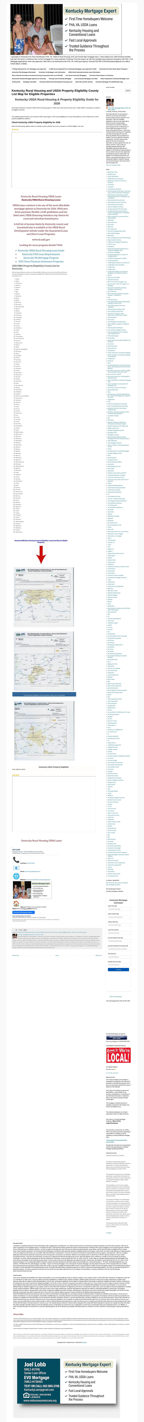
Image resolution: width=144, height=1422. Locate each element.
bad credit (110, 529)
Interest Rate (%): (113, 922)
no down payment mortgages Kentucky (119, 756)
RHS (109, 455)
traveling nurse (112, 843)
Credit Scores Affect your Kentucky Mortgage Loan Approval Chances (118, 272)
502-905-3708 (30, 863)
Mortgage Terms (112, 432)
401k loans (111, 220)
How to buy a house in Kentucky (117, 387)
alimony (110, 514)
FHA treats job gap (113, 336)
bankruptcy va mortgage (115, 536)
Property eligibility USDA (64, 932)
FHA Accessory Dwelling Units (116, 309)
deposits (110, 599)
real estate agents (113, 791)
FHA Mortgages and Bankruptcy (117, 321)
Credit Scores (112, 269)
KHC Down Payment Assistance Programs (41, 261)
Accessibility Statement (112, 1073)
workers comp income (114, 873)
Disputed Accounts (113, 279)
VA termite (111, 509)
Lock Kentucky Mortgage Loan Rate (86, 78)
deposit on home (112, 597)
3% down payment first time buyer (117, 209)
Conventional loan (113, 260)
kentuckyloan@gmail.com (32, 871)
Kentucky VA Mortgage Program (41, 258)
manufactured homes (114, 738)
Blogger (84, 1342)
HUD (109, 363)
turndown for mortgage (114, 848)
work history (111, 871)
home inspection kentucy (115, 699)
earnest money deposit (114, 618)
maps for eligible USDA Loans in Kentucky (46, 932)
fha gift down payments (114, 638)
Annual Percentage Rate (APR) (117, 231)
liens (109, 727)
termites (110, 826)
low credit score (112, 732)
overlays (110, 771)
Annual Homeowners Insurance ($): (118, 946)
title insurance (112, 839)
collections (111, 564)
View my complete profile (113, 165)
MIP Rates (111, 420)
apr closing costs (112, 523)
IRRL (109, 392)
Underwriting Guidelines (114, 492)
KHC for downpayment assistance (117, 404)
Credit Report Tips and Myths (116, 265)
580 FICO (110, 226)
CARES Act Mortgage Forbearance (118, 242)
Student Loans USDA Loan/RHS (117, 473)
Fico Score (111, 344)
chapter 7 (110, 551)
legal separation (112, 723)
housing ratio (111, 705)
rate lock (110, 786)
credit (109, 579)
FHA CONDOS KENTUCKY (116, 311)
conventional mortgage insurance (117, 577)
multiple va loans (112, 749)
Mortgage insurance (113, 435)
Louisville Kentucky (113, 415)
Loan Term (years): (113, 930)
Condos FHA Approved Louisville (117, 258)
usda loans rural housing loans (79, 932)
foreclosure (111, 666)
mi (108, 740)
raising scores (112, 782)
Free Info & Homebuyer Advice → (24, 912)
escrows (110, 627)
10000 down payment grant (115, 178)
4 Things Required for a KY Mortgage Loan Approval (29, 69)
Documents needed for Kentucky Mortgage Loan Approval (117, 288)
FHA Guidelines (112, 317)
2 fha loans (111, 184)
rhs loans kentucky (113, 802)
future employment (113, 675)
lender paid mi (112, 725)
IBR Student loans (113, 390)
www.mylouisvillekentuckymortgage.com (38, 879)
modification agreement (114, 745)
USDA (109, 483)
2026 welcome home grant (115, 204)
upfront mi (110, 858)
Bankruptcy (111, 235)
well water (110, 869)
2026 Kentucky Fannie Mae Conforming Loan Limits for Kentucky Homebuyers (119, 191)
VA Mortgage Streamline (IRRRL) (117, 501)
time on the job (112, 830)
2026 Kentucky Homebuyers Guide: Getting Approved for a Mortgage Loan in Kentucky (119, 196)
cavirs (109, 544)
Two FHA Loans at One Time (116, 477)
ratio (109, 789)
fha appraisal (111, 634)
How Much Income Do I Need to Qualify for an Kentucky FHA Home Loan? (119, 371)
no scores (110, 758)
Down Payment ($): (113, 914)
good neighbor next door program (117, 690)
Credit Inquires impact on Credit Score (118, 262)
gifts (109, 681)
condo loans (111, 573)
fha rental (110, 649)
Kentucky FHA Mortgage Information (24, 72)
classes (110, 558)
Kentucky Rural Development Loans (25, 932)
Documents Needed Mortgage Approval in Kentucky (29, 78)
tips (109, 835)
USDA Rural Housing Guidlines (116, 487)
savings (110, 804)
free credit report (112, 670)
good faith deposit (113, 688)
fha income (111, 640)
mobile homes (112, 743)
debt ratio (110, 588)
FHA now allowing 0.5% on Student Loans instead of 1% (118, 332)
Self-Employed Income (114, 466)
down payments (112, 612)
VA (108, 494)
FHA (109, 297)
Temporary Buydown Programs (116, 475)
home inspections (113, 701)
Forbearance (111, 350)
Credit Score (111, 267)
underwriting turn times (114, 850)
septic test (111, 817)
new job (110, 751)
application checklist (113, 516)
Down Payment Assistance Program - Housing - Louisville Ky (118, 294)
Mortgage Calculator (30, 82)
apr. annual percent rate (114, 525)
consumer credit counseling (115, 575)
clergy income (112, 560)
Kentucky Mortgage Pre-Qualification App (109, 82)
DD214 (110, 275)
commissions (111, 568)
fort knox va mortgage (114, 668)
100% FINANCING (113, 176)
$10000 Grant (112, 174)
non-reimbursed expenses (115, 764)
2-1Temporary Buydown (114, 189)
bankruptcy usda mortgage (115, 533)
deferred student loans (114, 593)
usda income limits (113, 860)
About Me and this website (84, 82)
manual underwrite (113, 736)
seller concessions (113, 813)
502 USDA (111, 224)
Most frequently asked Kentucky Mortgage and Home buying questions (118, 437)
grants (109, 694)
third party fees (112, 828)
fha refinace (111, 647)
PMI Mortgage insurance (115, 443)
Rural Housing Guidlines (115, 462)
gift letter (110, 677)
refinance (110, 795)
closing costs (111, 562)
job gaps (110, 716)
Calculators (111, 246)
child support (111, 555)
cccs (109, 547)
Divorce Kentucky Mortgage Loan (117, 281)
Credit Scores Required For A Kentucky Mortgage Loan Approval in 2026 (72, 69)
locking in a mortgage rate (115, 729)
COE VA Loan (112, 244)
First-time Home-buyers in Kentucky (101, 75)
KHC (109, 401)
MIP (109, 418)
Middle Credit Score (113, 428)
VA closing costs (112, 505)
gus (109, 697)
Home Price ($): (112, 906)
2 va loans (111, 187)
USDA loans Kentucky (114, 490)
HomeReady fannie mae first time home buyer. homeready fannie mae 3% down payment (119, 366)
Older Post (99, 955)
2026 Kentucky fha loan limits (116, 200)
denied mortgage (112, 595)
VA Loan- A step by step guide (116, 498)
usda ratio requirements (114, 865)
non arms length (112, 760)
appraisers (111, 520)
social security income (114, 821)
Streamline (111, 471)
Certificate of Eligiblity (114, 252)
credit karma (111, 582)
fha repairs (111, 651)
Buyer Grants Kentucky (114, 240)
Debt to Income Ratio (114, 277)
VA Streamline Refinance (115, 503)
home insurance (112, 703)
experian (110, 629)
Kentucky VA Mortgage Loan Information (52, 72)
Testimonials (16, 82)
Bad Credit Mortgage (114, 233)
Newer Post (15, 955)
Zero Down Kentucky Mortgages (76, 75)
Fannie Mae (111, 338)
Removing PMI (112, 457)
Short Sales (111, 468)
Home (57, 955)
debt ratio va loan (113, 590)
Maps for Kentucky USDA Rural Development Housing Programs (117, 423)
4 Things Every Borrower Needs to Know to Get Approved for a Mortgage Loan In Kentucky (118, 212)
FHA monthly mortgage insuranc (117, 330)
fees (109, 631)
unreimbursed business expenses (117, 852)
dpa (109, 614)
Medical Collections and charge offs (118, 426)
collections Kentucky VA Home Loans (118, 566)
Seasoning (111, 464)
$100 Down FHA (112, 172)
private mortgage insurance (115, 780)
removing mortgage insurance (116, 797)
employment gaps (113, 623)
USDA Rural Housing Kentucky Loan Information (84, 72)
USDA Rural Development (115, 485)
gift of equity (111, 679)
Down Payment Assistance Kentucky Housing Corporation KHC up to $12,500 (37, 75)
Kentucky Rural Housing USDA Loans (41, 221)
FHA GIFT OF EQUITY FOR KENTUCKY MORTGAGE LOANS (117, 314)
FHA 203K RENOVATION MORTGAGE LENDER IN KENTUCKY (119, 302)
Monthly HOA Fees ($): (114, 961)
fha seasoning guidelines (115, 653)
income (110, 710)
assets (109, 527)
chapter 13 (111, 549)
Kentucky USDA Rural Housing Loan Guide (41, 250)
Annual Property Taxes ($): (115, 938)
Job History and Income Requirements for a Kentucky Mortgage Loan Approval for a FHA (119, 395)
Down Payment (112, 291)
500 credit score (112, 222)
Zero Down (111, 512)
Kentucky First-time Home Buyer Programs (113, 69)
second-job (111, 811)
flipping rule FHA (112, 664)
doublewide (111, 606)
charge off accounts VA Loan (116, 553)
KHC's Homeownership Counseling (118, 406)
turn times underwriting (114, 846)
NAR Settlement (112, 440)
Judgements (111, 399)
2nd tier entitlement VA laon (115, 207)
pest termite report (113, 775)
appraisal (110, 518)
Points (109, 449)
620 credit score (112, 229)
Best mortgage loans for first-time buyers (119, 237)
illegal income (112, 707)
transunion (111, 841)
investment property (113, 714)
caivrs (109, 538)
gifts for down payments (114, 683)
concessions (111, 571)
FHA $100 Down (112, 299)
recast (109, 793)
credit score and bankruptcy (116, 586)
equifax (110, 625)
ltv (108, 734)
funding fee (111, 672)
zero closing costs (113, 876)
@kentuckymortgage (116, 996)
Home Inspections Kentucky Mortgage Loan (115, 78)
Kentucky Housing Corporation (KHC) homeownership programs (118, 412)
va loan (110, 867)
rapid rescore (111, 784)
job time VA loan (112, 721)
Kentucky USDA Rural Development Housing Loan (55, 82)
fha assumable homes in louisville (117, 636)
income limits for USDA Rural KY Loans (119, 712)
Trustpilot (108, 1233)
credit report (111, 584)
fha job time (111, 642)
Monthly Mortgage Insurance (116, 430)
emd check (111, 621)
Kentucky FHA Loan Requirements (41, 254)
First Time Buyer (112, 346)
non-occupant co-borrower (115, 762)
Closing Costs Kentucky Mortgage (60, 78)
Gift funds (110, 361)
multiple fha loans (113, 747)
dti (108, 616)
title (109, 837)
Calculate (118, 969)
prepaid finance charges (114, 778)
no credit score (112, 754)
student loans (111, 824)
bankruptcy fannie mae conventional (118, 531)
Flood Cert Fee (112, 348)
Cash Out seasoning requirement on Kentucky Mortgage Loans (118, 249)
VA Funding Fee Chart (114, 496)
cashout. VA (111, 542)
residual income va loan (114, 800)
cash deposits (112, 540)
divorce (110, 601)
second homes (112, 808)
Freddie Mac (111, 358)
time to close (111, 832)
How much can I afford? (114, 374)
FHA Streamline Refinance (115, 327)
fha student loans (113, 659)
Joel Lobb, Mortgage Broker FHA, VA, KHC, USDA (119, 109)
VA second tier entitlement (115, 507)
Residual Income (112, 460)
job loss (110, 718)
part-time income (112, 773)
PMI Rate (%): (112, 953)
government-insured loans (115, 692)
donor (109, 604)
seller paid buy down (113, 815)
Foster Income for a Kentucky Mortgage (119, 352)
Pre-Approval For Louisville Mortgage (118, 451)
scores (109, 806)
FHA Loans (111, 319)
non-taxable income (113, 767)
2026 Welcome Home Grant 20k (117, 202)
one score (110, 769)
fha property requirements (115, 645)
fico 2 (109, 662)
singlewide (111, 819)
